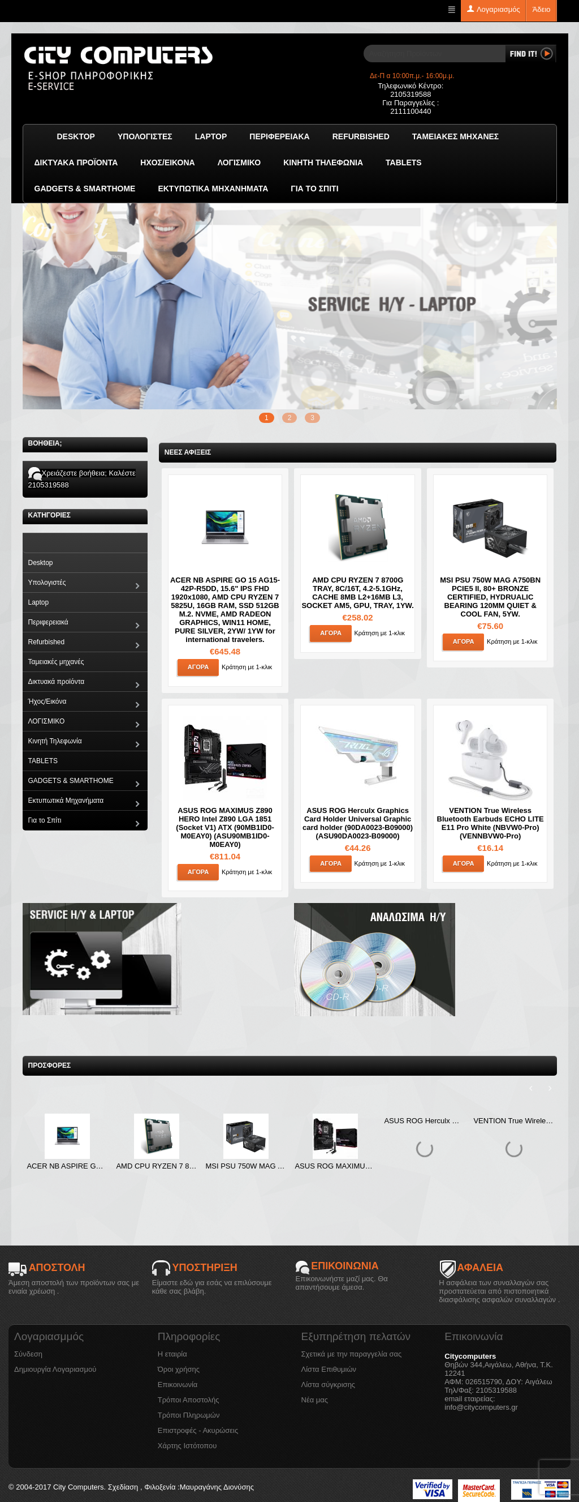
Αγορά (198, 667)
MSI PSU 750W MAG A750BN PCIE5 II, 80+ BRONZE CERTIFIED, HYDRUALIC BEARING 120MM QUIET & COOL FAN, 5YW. (490, 597)
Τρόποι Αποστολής (188, 1400)
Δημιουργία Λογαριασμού (55, 1369)
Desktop (76, 136)
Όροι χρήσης (179, 1369)
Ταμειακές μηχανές (455, 136)
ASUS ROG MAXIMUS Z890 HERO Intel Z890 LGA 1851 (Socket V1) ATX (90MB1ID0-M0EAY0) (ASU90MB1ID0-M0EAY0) (225, 827)
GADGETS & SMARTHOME (85, 188)
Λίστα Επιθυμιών (329, 1369)
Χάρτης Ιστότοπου (187, 1445)
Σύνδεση (28, 1354)
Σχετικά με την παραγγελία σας (351, 1354)
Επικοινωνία (178, 1384)
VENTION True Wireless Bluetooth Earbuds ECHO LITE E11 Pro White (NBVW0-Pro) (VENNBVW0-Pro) (490, 823)
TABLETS (404, 162)
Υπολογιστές (145, 136)
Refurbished (361, 136)
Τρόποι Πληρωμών (189, 1415)
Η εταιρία (172, 1354)
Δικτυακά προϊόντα (76, 162)
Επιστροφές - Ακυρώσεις (198, 1430)
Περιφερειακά (279, 136)
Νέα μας (315, 1400)
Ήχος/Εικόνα (167, 162)
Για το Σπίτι (314, 188)
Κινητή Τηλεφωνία (323, 162)
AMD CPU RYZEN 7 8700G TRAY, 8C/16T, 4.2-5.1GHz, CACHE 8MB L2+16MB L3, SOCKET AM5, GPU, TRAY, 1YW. (357, 593)
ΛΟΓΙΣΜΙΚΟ (239, 162)
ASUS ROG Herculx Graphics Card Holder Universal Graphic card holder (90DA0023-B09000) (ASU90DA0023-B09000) (358, 823)
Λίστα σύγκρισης (328, 1384)
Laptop (211, 136)
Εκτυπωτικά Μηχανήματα (213, 188)
